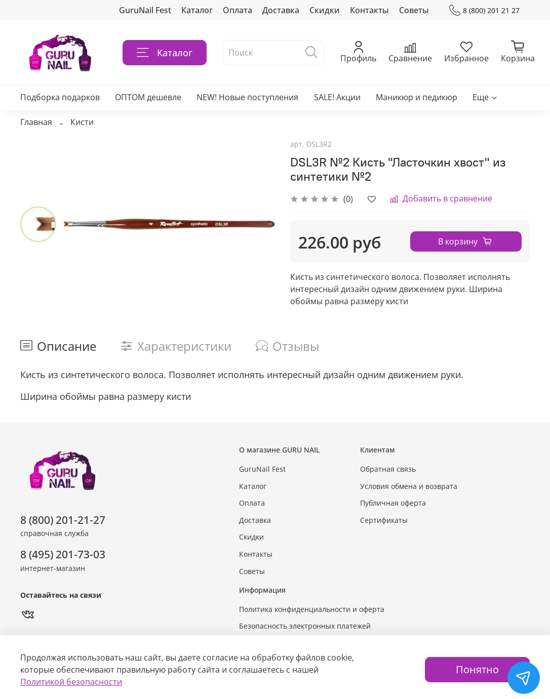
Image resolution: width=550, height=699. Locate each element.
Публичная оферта (393, 503)
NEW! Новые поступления (247, 97)
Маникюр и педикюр (416, 97)
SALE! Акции (337, 97)
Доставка (280, 10)
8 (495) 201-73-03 (62, 554)
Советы (414, 10)
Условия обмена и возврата (408, 486)
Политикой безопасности (71, 681)
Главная (36, 122)
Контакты (369, 10)
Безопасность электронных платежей (305, 626)
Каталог (197, 10)
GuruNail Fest (145, 10)
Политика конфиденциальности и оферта (311, 609)
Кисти (82, 122)
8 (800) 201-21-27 (62, 520)
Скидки (324, 10)
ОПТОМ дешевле (148, 97)
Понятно (477, 669)
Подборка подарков (60, 97)
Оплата (237, 10)
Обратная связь (388, 469)
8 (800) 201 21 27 (484, 10)
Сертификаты (384, 520)
